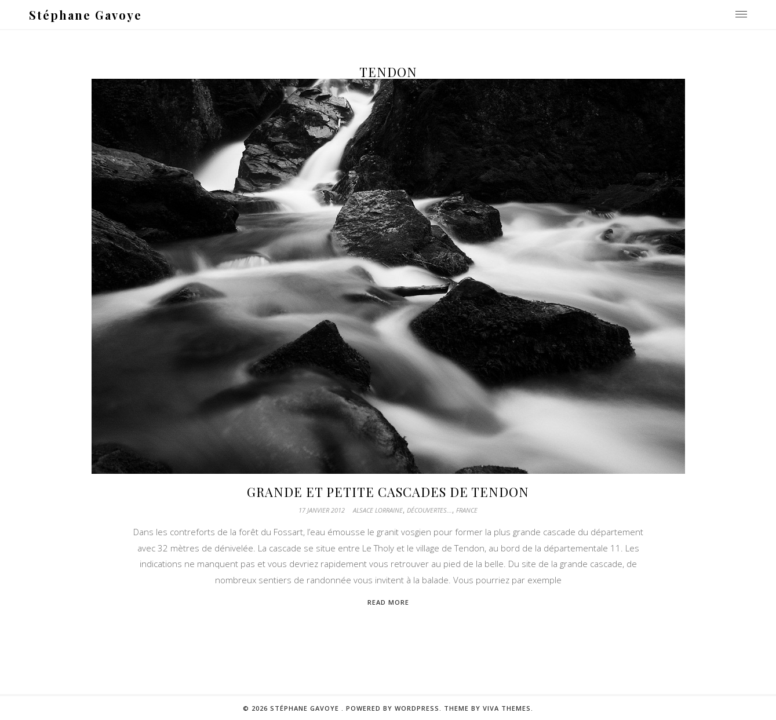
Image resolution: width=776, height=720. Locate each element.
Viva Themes (507, 708)
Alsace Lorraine (378, 510)
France (467, 510)
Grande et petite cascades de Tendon (388, 491)
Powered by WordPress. (395, 708)
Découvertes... (429, 510)
